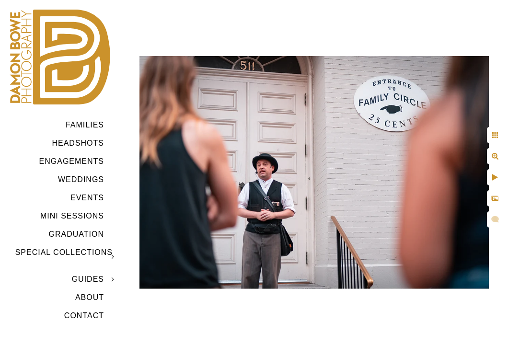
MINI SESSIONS (72, 216)
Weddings (81, 179)
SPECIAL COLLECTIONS (64, 252)
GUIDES (88, 279)
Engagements (71, 161)
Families (85, 125)
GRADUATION (76, 234)
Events (87, 198)
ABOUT (89, 297)
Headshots (78, 143)
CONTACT (84, 315)
